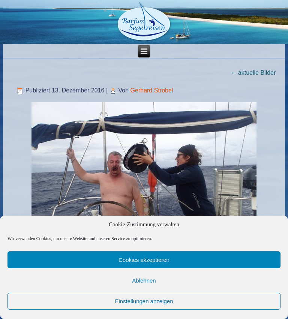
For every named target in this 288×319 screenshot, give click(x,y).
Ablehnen (144, 280)
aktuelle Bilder (253, 73)
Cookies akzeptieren (144, 260)
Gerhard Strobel (151, 90)
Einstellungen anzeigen (144, 301)
